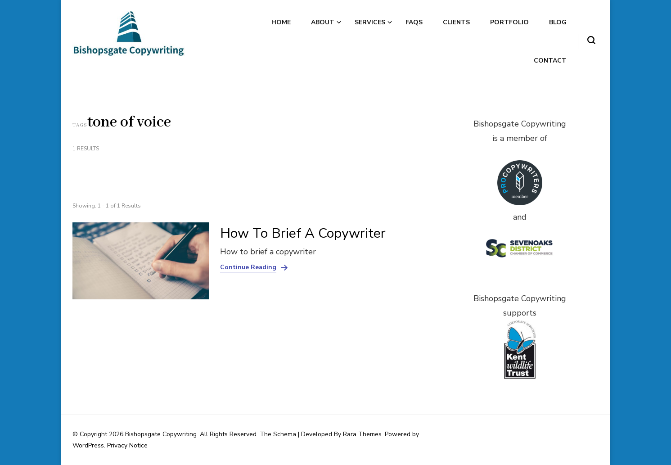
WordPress (88, 445)
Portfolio (509, 22)
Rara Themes (362, 434)
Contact (550, 60)
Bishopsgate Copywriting (161, 434)
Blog (558, 22)
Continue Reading (248, 267)
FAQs (414, 22)
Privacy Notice (127, 445)
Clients (456, 22)
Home (281, 22)
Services (370, 22)
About (322, 22)
